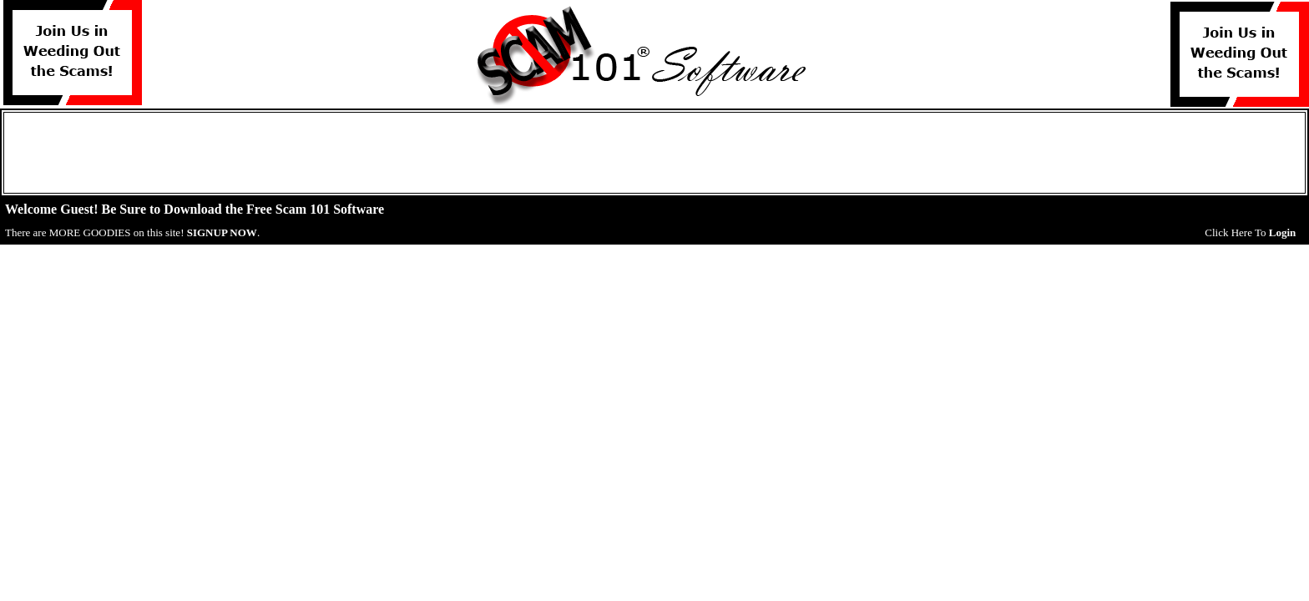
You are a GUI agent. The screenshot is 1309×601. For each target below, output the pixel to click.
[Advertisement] (654, 152)
